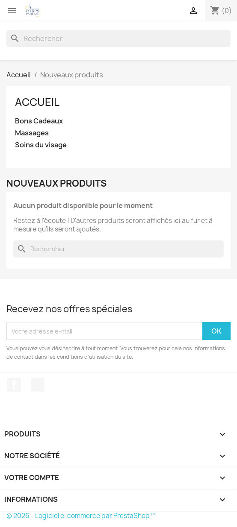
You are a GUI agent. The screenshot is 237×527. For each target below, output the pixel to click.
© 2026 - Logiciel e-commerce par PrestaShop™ (81, 515)
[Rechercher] (118, 38)
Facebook (14, 385)
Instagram (37, 385)
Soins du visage (41, 145)
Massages (32, 133)
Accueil (37, 102)
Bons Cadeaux (39, 121)
